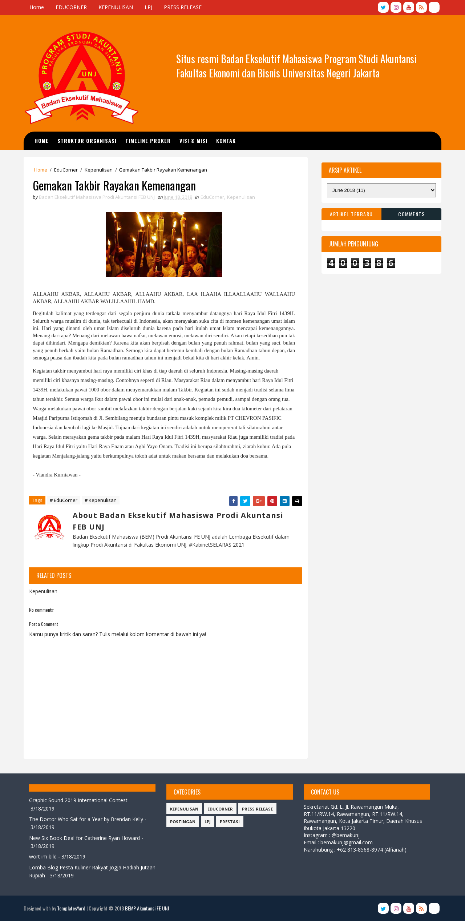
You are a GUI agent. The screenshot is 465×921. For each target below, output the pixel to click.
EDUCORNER (71, 7)
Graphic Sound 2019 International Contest (78, 800)
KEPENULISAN (115, 7)
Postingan (182, 821)
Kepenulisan (99, 169)
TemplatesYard (71, 908)
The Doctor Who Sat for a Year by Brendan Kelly (86, 819)
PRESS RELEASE (183, 7)
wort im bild (43, 856)
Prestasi (230, 821)
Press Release (257, 809)
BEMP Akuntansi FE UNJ (147, 908)
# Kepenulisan (101, 500)
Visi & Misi (193, 140)
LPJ (148, 7)
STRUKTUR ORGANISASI (87, 140)
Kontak (226, 140)
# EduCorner (63, 500)
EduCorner (66, 169)
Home (36, 7)
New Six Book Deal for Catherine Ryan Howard (84, 837)
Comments (411, 214)
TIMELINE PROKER (148, 140)
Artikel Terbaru (351, 214)
